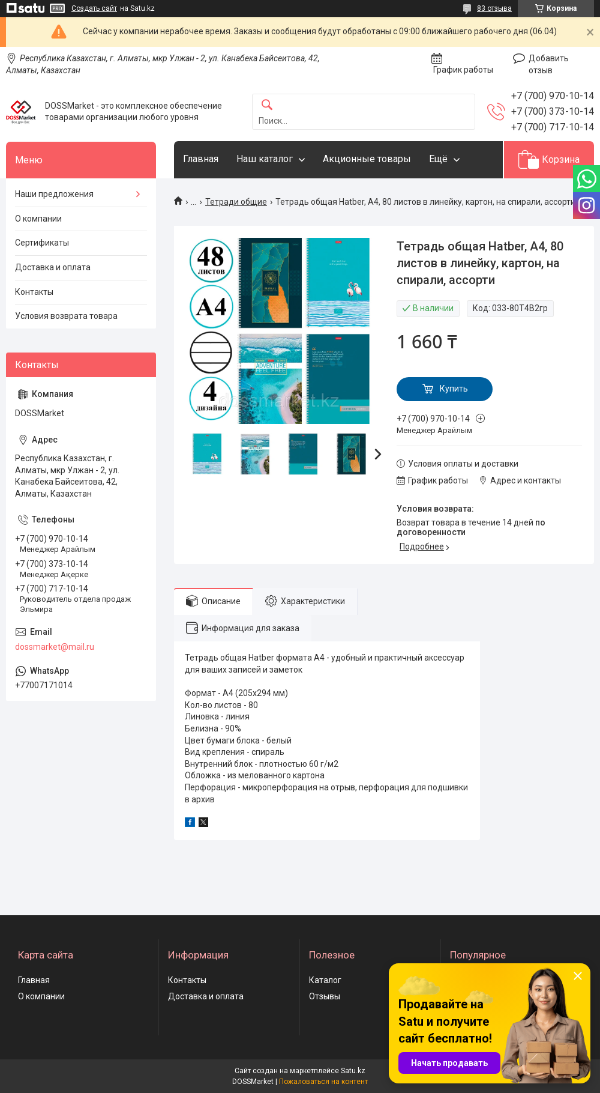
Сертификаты (42, 242)
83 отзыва (494, 8)
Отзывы (324, 996)
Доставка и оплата (53, 267)
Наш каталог (264, 159)
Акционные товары (367, 159)
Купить (454, 388)
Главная (200, 159)
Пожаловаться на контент (323, 1081)
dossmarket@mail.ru (54, 647)
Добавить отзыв (549, 64)
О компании (38, 218)
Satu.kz (353, 1071)
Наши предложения (54, 194)
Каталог (325, 980)
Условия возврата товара (66, 316)
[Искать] (267, 105)
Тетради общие (236, 202)
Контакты (34, 292)
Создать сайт (94, 8)
